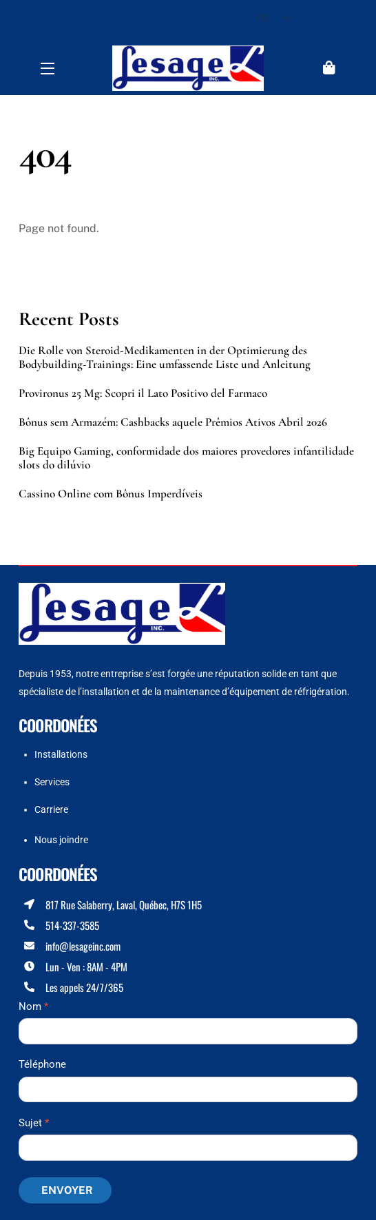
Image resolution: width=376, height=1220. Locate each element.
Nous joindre (61, 839)
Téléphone (42, 1064)
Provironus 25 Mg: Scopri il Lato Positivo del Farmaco (143, 393)
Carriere (51, 809)
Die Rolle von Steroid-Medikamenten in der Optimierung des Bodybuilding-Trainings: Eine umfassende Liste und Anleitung (165, 357)
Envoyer (67, 1190)
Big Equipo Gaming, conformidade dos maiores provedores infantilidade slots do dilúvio (186, 458)
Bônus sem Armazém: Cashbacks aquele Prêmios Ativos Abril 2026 (173, 422)
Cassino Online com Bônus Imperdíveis (110, 494)
